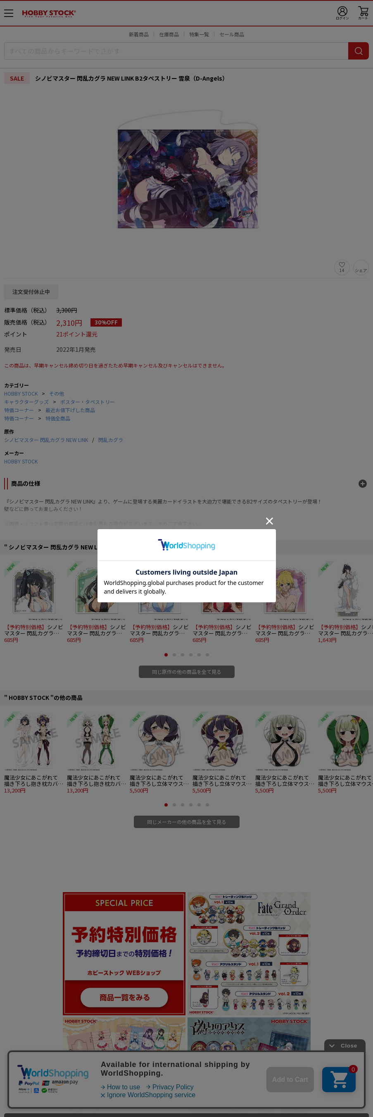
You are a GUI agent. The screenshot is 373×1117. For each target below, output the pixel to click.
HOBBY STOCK (21, 393)
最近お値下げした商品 (70, 409)
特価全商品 (57, 418)
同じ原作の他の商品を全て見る (186, 671)
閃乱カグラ (110, 439)
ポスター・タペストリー (87, 401)
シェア (361, 270)
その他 (56, 393)
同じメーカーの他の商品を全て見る (186, 821)
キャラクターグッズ (26, 401)
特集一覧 (199, 34)
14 (342, 270)
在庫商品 (169, 34)
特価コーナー (19, 409)
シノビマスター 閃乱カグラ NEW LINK (46, 439)
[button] (166, 654)
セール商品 (231, 34)
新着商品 (139, 34)
